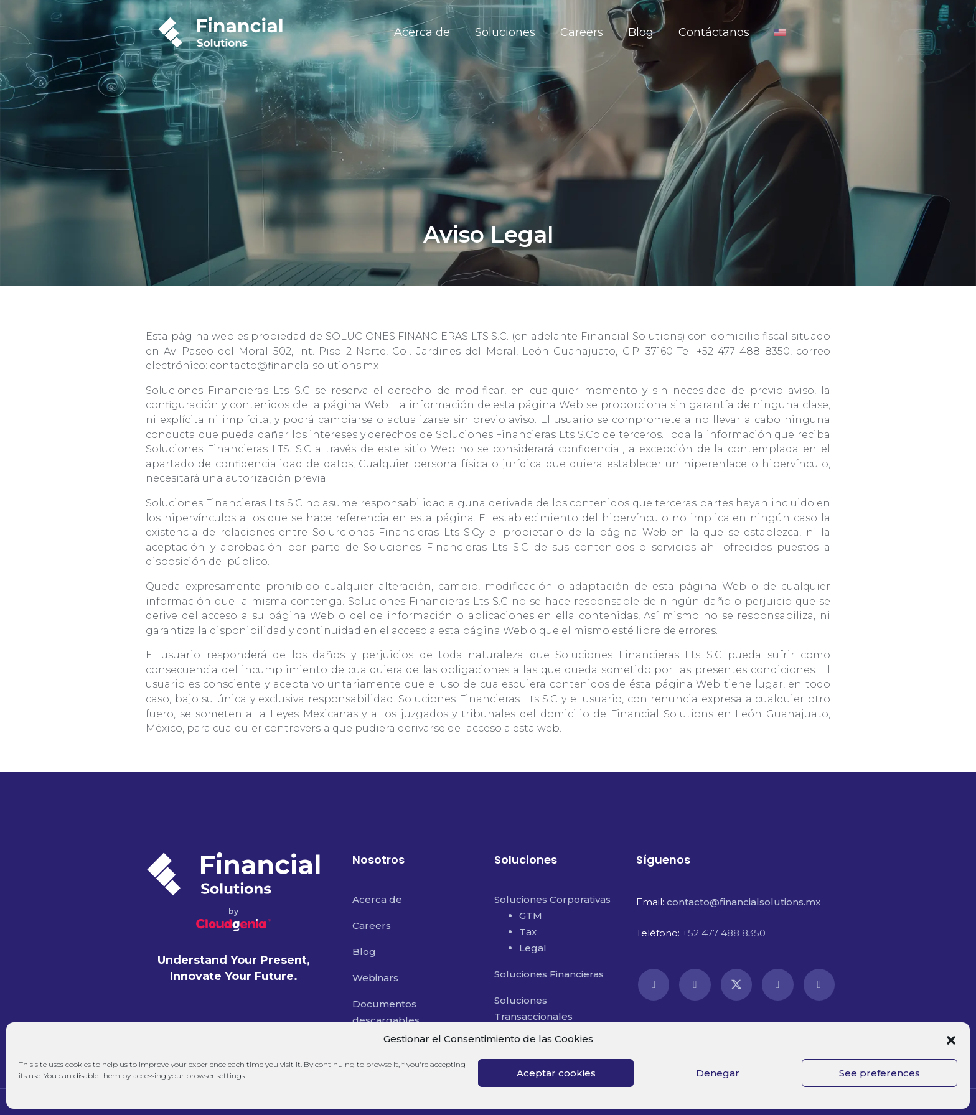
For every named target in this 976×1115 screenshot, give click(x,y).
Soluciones (505, 32)
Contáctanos (713, 32)
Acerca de (422, 32)
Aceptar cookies (556, 1073)
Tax (528, 932)
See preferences (879, 1073)
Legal (533, 948)
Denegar (717, 1073)
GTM (530, 915)
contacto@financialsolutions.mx (743, 902)
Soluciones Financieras (549, 974)
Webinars (375, 978)
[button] (951, 1039)
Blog (641, 32)
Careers (581, 32)
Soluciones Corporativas (552, 899)
